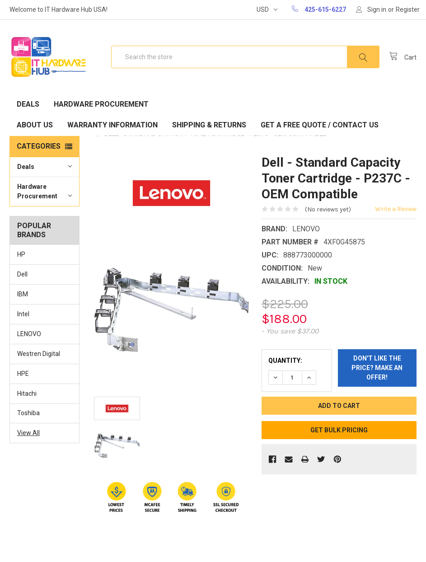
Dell (22, 274)
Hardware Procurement (101, 104)
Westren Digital (38, 353)
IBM (22, 294)
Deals (28, 104)
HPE (23, 373)
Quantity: (285, 360)
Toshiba (28, 413)
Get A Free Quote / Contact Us (320, 125)
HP (21, 254)
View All (28, 432)
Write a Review (396, 209)
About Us (35, 125)
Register (408, 9)
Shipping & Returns (209, 125)
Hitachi (27, 393)
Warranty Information (112, 125)
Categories (39, 146)
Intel (23, 314)
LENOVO (29, 333)
